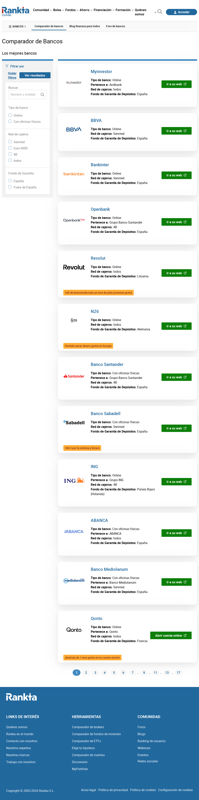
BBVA (96, 120)
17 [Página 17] (179, 673)
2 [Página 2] (84, 673)
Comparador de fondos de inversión (96, 734)
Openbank (100, 209)
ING (94, 466)
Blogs (141, 734)
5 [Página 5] (112, 673)
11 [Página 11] (154, 673)
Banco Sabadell (105, 413)
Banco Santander (107, 364)
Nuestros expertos (18, 748)
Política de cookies (143, 790)
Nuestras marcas (18, 755)
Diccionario (79, 762)
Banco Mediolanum (109, 569)
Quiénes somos (16, 727)
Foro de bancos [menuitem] (115, 26)
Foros (141, 727)
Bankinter (100, 164)
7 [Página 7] (131, 673)
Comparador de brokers (88, 727)
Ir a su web (177, 84)
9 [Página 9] (142, 673)
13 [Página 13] (167, 673)
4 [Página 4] (103, 673)
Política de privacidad (113, 790)
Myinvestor (101, 71)
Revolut (98, 258)
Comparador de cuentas (88, 755)
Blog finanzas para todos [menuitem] (84, 26)
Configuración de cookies (175, 790)
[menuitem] (42, 10)
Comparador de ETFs (86, 741)
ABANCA (99, 520)
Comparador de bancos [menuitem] (49, 26)
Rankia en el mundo (19, 734)
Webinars (144, 748)
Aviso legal (88, 790)
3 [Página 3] (94, 673)
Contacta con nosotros (21, 741)
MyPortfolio (80, 769)
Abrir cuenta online (171, 635)
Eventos (143, 755)
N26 (95, 311)
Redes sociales (148, 761)
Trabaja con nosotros (20, 762)
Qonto (96, 618)
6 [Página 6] (122, 673)
